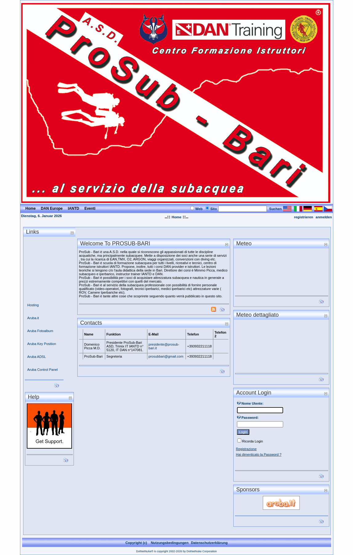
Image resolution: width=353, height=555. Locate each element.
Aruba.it (33, 318)
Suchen (275, 209)
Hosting (33, 305)
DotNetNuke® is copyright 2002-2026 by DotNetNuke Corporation (176, 551)
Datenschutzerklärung (209, 543)
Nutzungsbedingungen (170, 543)
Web (199, 209)
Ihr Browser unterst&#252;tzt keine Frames (281, 344)
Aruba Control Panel (42, 369)
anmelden (324, 217)
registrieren (303, 217)
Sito (213, 209)
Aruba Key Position (41, 344)
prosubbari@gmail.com (166, 356)
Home (176, 217)
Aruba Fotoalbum (40, 331)
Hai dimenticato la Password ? (259, 454)
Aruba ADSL (36, 357)
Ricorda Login (252, 441)
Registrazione (246, 449)
